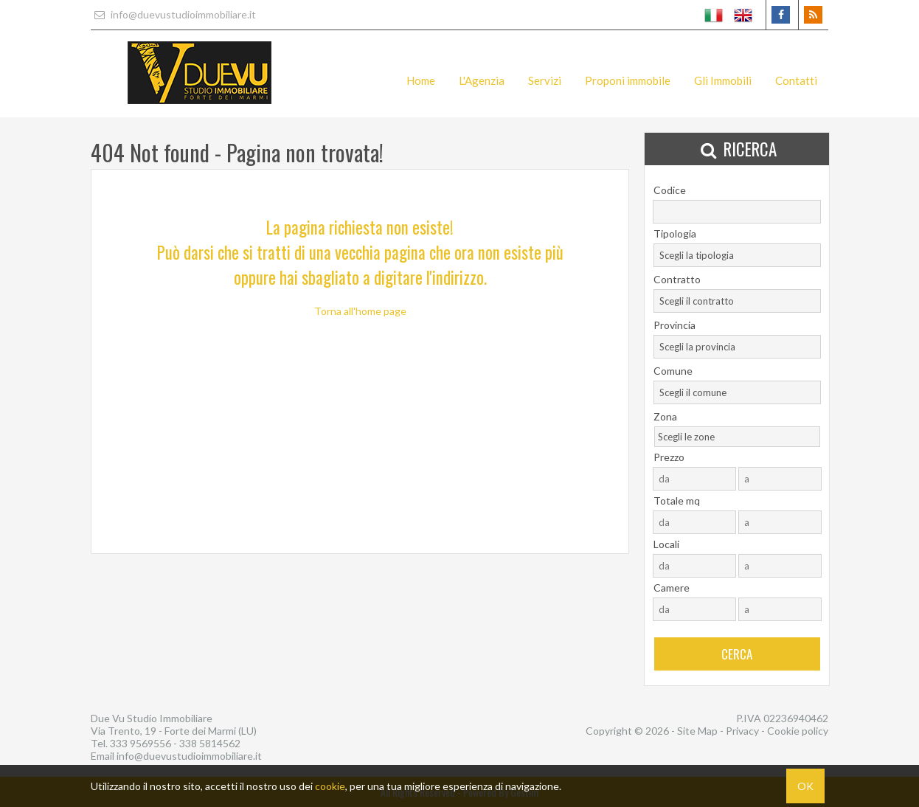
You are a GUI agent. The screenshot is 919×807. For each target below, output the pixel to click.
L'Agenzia (481, 80)
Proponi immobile (627, 80)
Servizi (544, 80)
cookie (330, 786)
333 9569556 (140, 743)
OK (805, 786)
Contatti (796, 80)
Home (420, 80)
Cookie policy (797, 730)
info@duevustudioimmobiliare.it (173, 14)
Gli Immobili (723, 80)
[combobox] (737, 255)
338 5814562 (209, 743)
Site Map (697, 730)
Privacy (742, 730)
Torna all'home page (360, 311)
